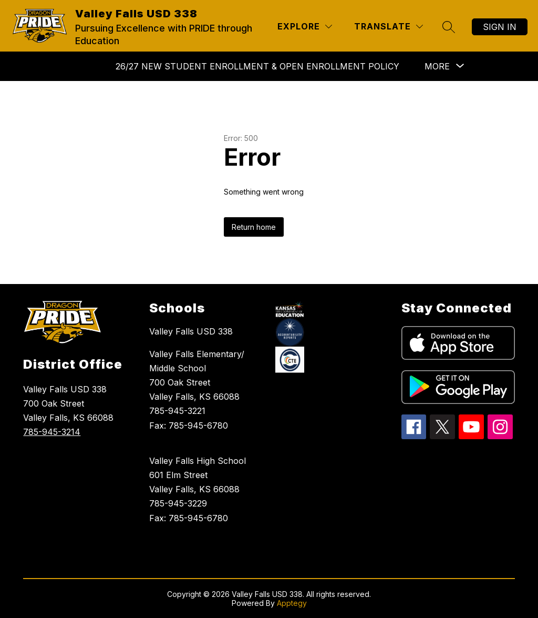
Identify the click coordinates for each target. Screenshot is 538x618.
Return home (254, 226)
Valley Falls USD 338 (191, 331)
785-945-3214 (51, 432)
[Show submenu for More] (437, 66)
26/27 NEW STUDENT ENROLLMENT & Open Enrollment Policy (257, 66)
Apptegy (292, 603)
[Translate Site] (388, 26)
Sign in (499, 27)
